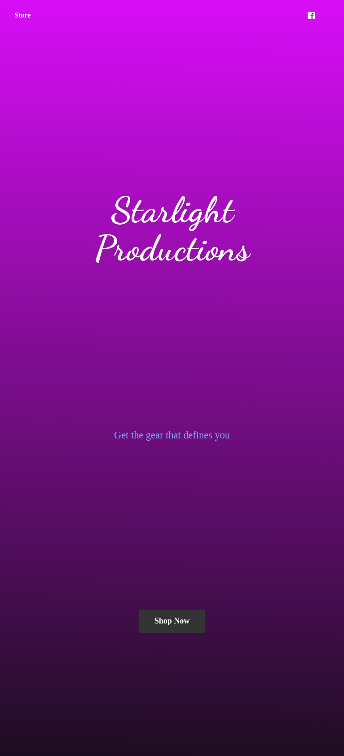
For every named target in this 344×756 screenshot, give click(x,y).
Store (22, 15)
